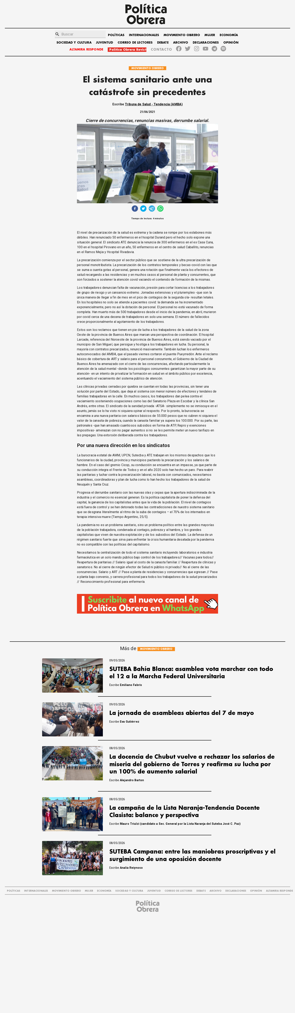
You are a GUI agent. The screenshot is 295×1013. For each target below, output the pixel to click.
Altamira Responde (279, 891)
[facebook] (135, 209)
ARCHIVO (180, 42)
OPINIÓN (231, 42)
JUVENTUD (104, 42)
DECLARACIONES (206, 42)
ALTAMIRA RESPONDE (86, 49)
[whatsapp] (160, 209)
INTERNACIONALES (144, 35)
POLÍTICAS (116, 35)
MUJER (209, 35)
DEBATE (163, 42)
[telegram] (152, 209)
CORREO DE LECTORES (135, 42)
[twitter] (143, 209)
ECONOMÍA (229, 35)
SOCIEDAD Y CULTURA (74, 42)
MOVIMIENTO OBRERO (182, 35)
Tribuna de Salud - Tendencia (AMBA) (154, 104)
